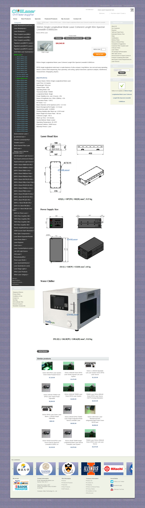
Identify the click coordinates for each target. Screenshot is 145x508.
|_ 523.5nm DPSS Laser (21, 74)
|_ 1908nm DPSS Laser (21, 125)
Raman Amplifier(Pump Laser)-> (24, 228)
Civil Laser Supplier (26, 500)
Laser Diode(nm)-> (20, 31)
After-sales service (116, 53)
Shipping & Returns (18, 292)
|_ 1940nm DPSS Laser (21, 127)
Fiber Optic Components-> (22, 233)
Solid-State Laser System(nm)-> (24, 52)
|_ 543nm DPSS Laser (21, 82)
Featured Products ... (17, 282)
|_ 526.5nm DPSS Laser (21, 76)
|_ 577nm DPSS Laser (21, 88)
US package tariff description (119, 51)
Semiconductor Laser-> (21, 134)
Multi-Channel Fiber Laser (22, 145)
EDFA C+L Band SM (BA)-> (22, 206)
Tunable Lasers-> (19, 142)
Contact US (77, 19)
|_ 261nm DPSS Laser (21, 57)
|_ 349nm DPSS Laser (21, 62)
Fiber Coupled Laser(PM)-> (22, 40)
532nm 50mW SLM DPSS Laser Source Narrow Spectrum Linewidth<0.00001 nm (52, 442)
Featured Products (51, 19)
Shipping (89, 484)
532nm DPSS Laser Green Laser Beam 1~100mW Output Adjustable (51, 416)
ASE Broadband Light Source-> (23, 156)
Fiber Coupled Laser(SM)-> (22, 37)
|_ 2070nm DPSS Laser (21, 129)
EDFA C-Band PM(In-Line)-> (22, 191)
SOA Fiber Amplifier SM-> (22, 225)
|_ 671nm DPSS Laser (21, 92)
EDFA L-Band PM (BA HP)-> (22, 200)
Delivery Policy (115, 40)
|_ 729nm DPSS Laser (21, 101)
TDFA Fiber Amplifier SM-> (22, 222)
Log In (107, 13)
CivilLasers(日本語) (116, 5)
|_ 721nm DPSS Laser (21, 100)
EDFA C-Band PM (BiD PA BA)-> (24, 194)
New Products (26, 19)
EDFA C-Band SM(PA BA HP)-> (23, 164)
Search (115, 66)
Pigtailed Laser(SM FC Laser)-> (23, 46)
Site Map (15, 300)
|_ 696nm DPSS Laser (21, 94)
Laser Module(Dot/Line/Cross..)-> (24, 25)
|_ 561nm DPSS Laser (21, 86)
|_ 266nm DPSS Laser (21, 58)
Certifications (115, 38)
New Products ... (16, 280)
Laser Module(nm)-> (20, 28)
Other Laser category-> (21, 274)
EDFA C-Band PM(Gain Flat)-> (23, 176)
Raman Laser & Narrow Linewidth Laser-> (20, 152)
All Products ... (16, 284)
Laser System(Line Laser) (22, 266)
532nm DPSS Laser (55, 22)
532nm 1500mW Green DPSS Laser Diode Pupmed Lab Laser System (73, 374)
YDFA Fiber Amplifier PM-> (22, 219)
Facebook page (116, 485)
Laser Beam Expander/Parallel (23, 236)
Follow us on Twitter (117, 481)
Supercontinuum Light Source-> (24, 162)
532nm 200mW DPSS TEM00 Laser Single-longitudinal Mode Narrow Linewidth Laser (73, 418)
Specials (38, 19)
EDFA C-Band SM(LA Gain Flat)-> (24, 182)
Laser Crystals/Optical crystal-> (24, 248)
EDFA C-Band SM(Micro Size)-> (23, 167)
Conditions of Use (17, 296)
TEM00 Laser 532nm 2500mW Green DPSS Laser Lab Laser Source (95, 442)
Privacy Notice (16, 294)
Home (15, 19)
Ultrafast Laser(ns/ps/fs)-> (22, 139)
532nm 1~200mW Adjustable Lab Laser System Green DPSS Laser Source (95, 372)
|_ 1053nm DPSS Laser (21, 111)
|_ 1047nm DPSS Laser (21, 107)
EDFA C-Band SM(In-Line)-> (22, 170)
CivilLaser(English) (105, 5)
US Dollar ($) (89, 9)
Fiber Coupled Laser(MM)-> (22, 34)
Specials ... (15, 278)
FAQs (113, 36)
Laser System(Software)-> (22, 263)
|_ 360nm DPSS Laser (21, 66)
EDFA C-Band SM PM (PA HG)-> (23, 179)
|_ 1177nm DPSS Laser (21, 121)
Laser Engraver (18, 242)
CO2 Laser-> (18, 254)
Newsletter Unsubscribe (19, 305)
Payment (114, 30)
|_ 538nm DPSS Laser (21, 80)
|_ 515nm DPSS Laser (21, 72)
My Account (65, 19)
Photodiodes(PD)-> (20, 257)
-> (18, 55)
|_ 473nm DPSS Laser (21, 70)
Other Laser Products (20, 272)
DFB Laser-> (18, 148)
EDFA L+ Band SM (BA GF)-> (23, 203)
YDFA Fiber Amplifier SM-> (22, 216)
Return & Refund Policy (118, 42)
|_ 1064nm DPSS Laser (21, 113)
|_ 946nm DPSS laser (21, 103)
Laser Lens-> (18, 245)
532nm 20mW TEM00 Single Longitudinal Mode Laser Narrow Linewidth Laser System (73, 442)
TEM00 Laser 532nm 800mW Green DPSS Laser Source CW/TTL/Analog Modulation (95, 396)
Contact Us (16, 298)
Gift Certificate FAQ (18, 302)
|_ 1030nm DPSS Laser (21, 105)
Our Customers (116, 28)
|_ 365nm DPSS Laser (21, 68)
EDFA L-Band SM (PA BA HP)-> (23, 197)
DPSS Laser (45, 22)
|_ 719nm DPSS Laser (21, 98)
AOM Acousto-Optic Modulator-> (24, 230)
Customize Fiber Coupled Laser (120, 45)
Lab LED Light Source (21, 251)
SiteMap (49, 500)
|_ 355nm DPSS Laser (21, 64)
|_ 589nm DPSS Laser (21, 90)
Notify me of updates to (122, 93)
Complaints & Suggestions (119, 44)
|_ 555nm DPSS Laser (21, 84)
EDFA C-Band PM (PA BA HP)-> (23, 185)
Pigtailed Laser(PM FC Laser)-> (23, 49)
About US (114, 26)
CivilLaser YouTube (117, 489)
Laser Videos (115, 49)
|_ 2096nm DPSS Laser (21, 131)
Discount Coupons (18, 304)
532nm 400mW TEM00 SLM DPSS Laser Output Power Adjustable (52, 396)
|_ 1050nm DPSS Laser (21, 109)
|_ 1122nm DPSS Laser (21, 117)
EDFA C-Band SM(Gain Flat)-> (23, 173)
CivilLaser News (116, 47)
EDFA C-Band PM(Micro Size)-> (23, 188)
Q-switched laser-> (20, 137)
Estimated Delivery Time (118, 34)
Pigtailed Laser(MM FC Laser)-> (23, 43)
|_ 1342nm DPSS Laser (21, 123)
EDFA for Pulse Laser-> (21, 213)
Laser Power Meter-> (20, 239)
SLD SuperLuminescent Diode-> (24, 159)
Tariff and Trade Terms (118, 32)
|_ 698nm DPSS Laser (21, 96)
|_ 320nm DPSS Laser (21, 60)
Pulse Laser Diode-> (20, 260)
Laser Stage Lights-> (20, 269)
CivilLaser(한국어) (128, 5)
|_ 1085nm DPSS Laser (21, 115)
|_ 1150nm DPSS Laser (21, 119)
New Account (129, 13)
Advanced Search (122, 75)
